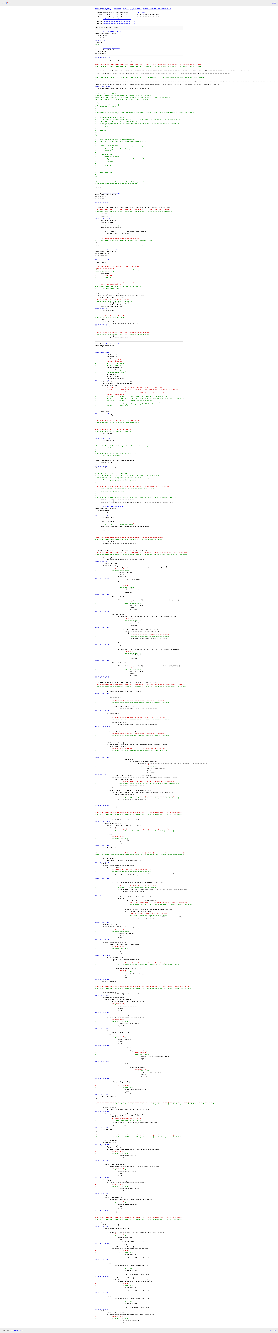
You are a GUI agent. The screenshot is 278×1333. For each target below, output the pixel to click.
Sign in (274, 3)
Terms (21, 1330)
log (139, 12)
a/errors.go (107, 193)
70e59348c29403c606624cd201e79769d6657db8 (117, 21)
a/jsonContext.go (109, 250)
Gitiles (11, 1330)
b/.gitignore (116, 31)
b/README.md (116, 48)
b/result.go (116, 343)
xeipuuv (126, 9)
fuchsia (98, 9)
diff (134, 21)
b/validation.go (120, 506)
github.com (117, 9)
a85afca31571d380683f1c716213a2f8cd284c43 (117, 23)
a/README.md (107, 48)
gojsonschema (136, 9)
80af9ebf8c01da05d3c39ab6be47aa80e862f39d (117, 19)
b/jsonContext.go (121, 250)
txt (270, 1330)
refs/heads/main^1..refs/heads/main (157, 9)
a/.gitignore (107, 31)
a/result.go (107, 343)
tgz (143, 12)
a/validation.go (108, 506)
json (274, 1330)
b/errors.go (116, 193)
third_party (106, 9)
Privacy (16, 1330)
